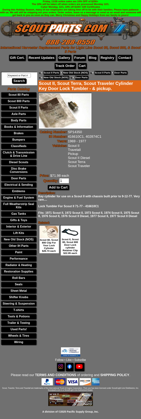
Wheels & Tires (18, 335)
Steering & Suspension (19, 303)
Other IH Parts (19, 245)
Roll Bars (18, 277)
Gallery (64, 58)
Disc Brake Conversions (19, 170)
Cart (82, 66)
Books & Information (18, 126)
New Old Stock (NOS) (19, 239)
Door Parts (18, 178)
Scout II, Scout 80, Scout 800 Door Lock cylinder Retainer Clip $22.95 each (70, 246)
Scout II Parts (18, 107)
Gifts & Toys (18, 220)
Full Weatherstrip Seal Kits (18, 205)
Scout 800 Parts (19, 101)
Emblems (18, 191)
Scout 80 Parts (18, 94)
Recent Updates (42, 58)
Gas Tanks (18, 213)
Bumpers (18, 139)
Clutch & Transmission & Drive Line (19, 154)
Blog (92, 58)
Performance (19, 258)
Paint (18, 252)
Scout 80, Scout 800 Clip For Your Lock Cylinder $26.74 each (49, 245)
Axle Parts (19, 114)
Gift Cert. (17, 58)
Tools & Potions (19, 316)
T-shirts (18, 310)
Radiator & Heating (19, 265)
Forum (79, 58)
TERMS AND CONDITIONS (55, 375)
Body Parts (18, 120)
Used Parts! (18, 329)
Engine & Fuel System (18, 197)
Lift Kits (18, 233)
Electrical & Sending (18, 184)
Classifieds (18, 146)
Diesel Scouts (18, 162)
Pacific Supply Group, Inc (82, 411)
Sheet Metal (18, 290)
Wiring (18, 342)
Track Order (65, 66)
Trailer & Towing (18, 322)
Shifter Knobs (18, 297)
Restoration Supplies (18, 271)
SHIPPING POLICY (114, 375)
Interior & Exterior (18, 226)
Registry (107, 58)
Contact (124, 58)
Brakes (19, 133)
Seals (19, 284)
